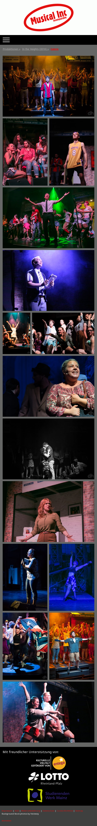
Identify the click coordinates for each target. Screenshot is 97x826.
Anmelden (6, 820)
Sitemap (79, 810)
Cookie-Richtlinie (65, 810)
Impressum (7, 810)
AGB (17, 810)
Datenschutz (48, 810)
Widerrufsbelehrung (30, 810)
